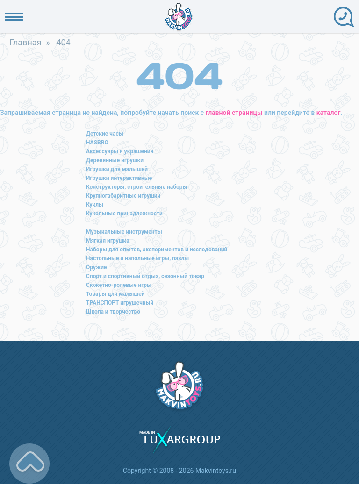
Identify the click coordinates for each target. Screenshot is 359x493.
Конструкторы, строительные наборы (136, 187)
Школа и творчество (113, 311)
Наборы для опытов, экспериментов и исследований (156, 249)
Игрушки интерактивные (119, 178)
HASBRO (97, 142)
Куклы (94, 204)
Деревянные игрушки (115, 160)
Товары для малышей (115, 294)
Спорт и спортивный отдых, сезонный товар (145, 276)
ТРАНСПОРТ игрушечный (119, 303)
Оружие (96, 267)
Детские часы (104, 133)
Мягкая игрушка (107, 240)
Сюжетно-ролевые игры (118, 285)
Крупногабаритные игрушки (123, 196)
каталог (328, 112)
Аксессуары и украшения (119, 151)
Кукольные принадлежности (124, 213)
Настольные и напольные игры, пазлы (137, 258)
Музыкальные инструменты (124, 232)
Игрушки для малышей (117, 169)
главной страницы (234, 112)
